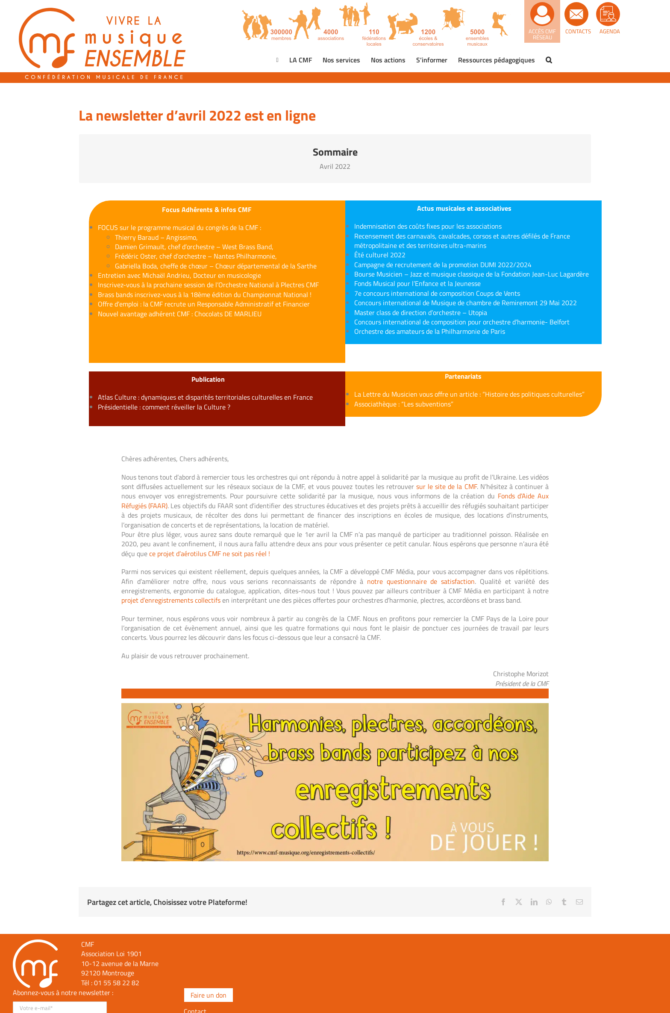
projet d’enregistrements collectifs (170, 600)
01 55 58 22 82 (116, 983)
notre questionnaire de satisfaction (421, 581)
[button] (549, 59)
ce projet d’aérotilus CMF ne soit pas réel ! (209, 553)
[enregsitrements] (335, 706)
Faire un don (208, 995)
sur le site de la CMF (446, 486)
